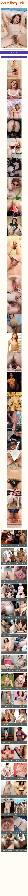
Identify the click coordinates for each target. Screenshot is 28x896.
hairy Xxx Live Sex (14, 57)
